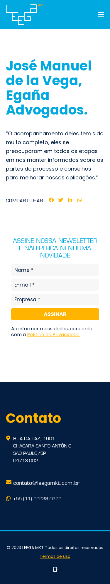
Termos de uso (55, 556)
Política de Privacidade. (53, 334)
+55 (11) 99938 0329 (37, 498)
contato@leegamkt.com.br (46, 482)
